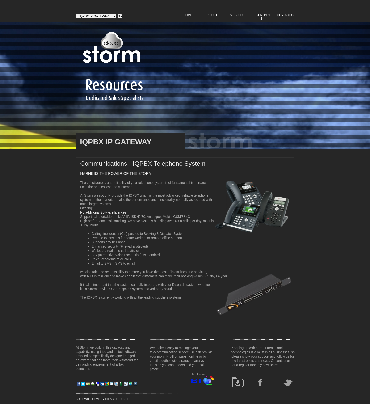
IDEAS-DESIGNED (117, 399)
